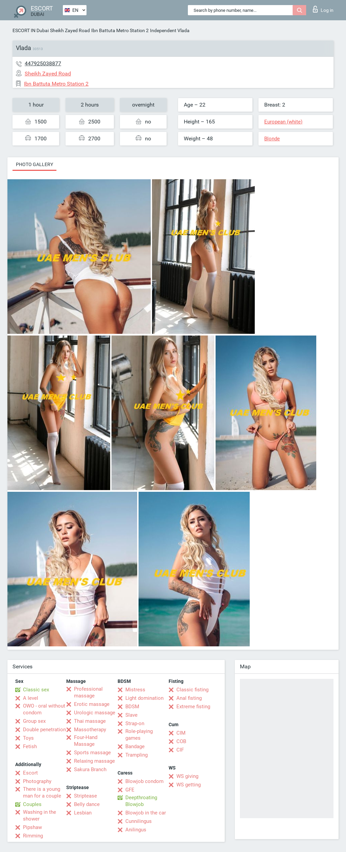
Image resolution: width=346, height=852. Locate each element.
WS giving (187, 776)
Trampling (136, 755)
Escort (30, 773)
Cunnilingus (138, 821)
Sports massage (92, 753)
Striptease (85, 796)
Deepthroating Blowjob (141, 801)
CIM (181, 733)
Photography (37, 781)
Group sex (34, 721)
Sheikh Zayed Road (70, 30)
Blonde (272, 139)
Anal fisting (189, 698)
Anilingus (135, 830)
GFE (129, 790)
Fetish (30, 746)
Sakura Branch (90, 769)
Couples (32, 804)
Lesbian (83, 813)
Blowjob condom (144, 781)
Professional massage (88, 692)
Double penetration (44, 730)
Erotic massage (91, 704)
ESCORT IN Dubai (31, 30)
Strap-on (134, 723)
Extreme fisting (193, 707)
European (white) (283, 122)
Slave (131, 715)
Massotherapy (90, 730)
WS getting (188, 785)
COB (181, 741)
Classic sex (36, 690)
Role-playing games (139, 734)
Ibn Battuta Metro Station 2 (120, 30)
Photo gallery (34, 164)
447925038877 (43, 63)
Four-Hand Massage (85, 740)
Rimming (33, 836)
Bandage (135, 746)
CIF (180, 750)
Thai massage (90, 721)
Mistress (135, 690)
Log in (323, 9)
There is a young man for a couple (42, 792)
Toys (28, 738)
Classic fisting (192, 690)
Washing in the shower (39, 815)
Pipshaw (32, 827)
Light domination (144, 698)
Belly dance (87, 804)
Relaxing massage (94, 761)
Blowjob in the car (145, 813)
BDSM (132, 707)
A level (30, 698)
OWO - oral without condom (44, 709)
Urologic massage (94, 713)
